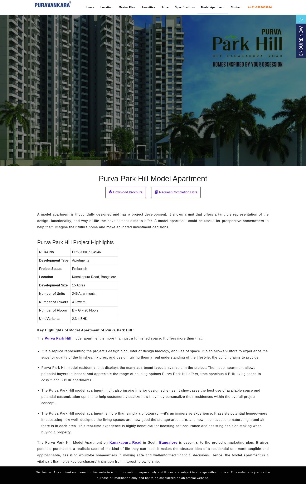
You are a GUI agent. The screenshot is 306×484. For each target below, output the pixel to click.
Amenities (148, 7)
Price (165, 7)
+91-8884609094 (260, 7)
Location (107, 7)
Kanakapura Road (126, 442)
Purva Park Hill (58, 338)
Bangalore (168, 442)
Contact (236, 7)
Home (90, 7)
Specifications (185, 7)
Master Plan (127, 7)
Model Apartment (213, 7)
